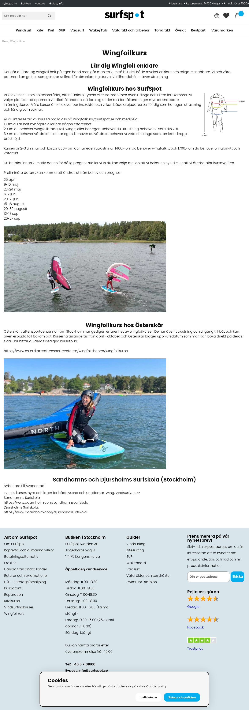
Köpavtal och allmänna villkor (29, 550)
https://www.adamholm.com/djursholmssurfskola (45, 512)
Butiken (26, 3)
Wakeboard (136, 563)
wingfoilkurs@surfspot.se (93, 119)
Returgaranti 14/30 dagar (203, 3)
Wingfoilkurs (14, 613)
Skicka (237, 576)
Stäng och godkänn (182, 697)
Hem (5, 41)
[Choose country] (217, 16)
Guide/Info (56, 3)
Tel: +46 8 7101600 (80, 664)
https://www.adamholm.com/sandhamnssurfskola (46, 502)
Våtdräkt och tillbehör (130, 30)
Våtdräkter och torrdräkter (148, 575)
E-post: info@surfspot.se (86, 670)
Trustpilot (195, 648)
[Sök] (28, 16)
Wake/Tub (98, 30)
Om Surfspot (14, 544)
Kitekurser (12, 601)
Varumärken (222, 30)
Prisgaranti (176, 3)
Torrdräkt (162, 30)
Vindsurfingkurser (18, 607)
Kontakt (40, 3)
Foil (51, 30)
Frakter (10, 563)
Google (193, 606)
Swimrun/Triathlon (141, 582)
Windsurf (23, 30)
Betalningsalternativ (21, 556)
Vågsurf (77, 30)
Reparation (13, 594)
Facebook (195, 627)
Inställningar (148, 697)
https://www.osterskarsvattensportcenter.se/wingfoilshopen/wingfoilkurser (66, 351)
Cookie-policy (156, 686)
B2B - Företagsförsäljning (25, 582)
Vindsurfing (135, 544)
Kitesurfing (135, 550)
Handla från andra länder (25, 569)
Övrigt (180, 30)
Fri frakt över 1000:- (236, 3)
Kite (40, 30)
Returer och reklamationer (26, 575)
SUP (62, 30)
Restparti (198, 30)
